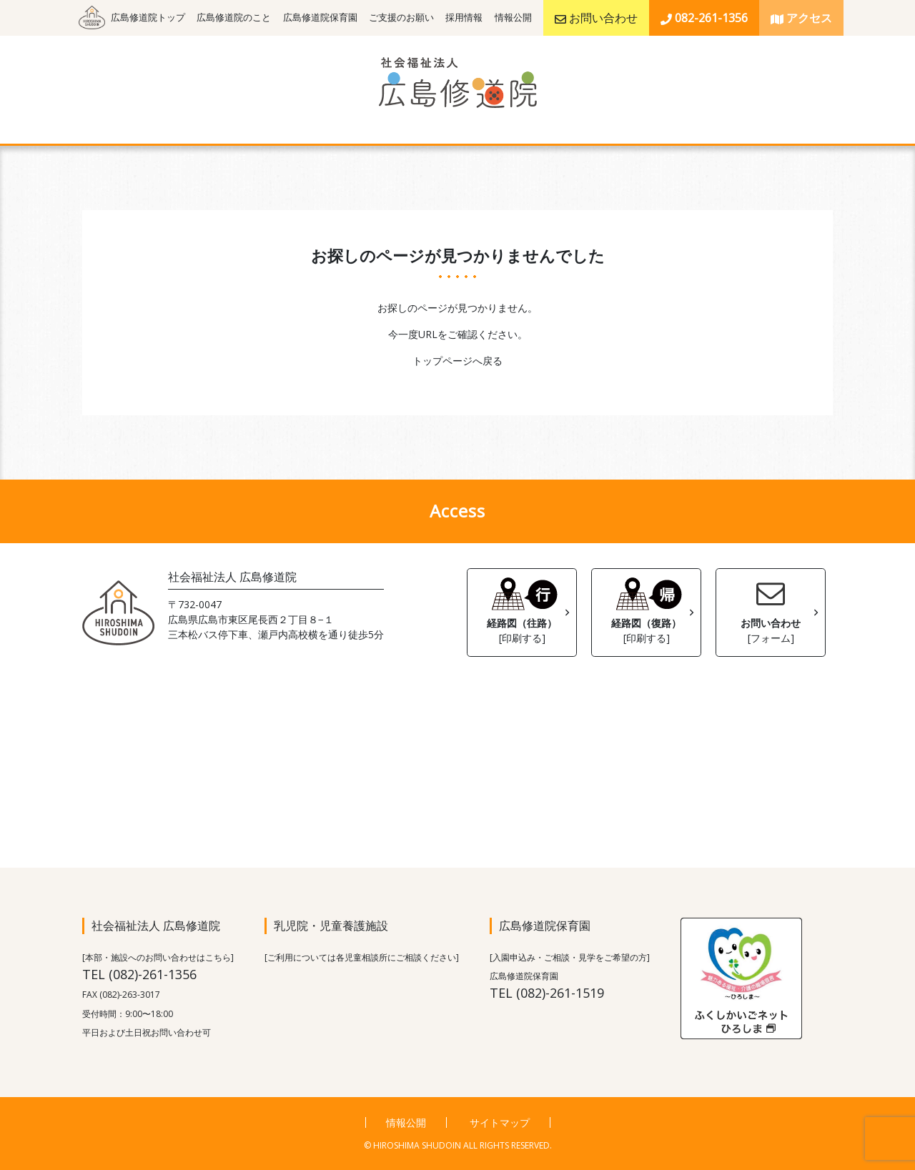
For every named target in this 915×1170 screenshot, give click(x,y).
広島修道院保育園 (320, 17)
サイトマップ (500, 1122)
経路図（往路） (522, 608)
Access (457, 510)
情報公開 (513, 17)
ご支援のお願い (401, 17)
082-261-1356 (704, 18)
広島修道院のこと (234, 17)
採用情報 (464, 17)
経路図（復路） (646, 608)
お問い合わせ (596, 18)
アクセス (801, 18)
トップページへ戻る (457, 360)
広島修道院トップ (148, 17)
